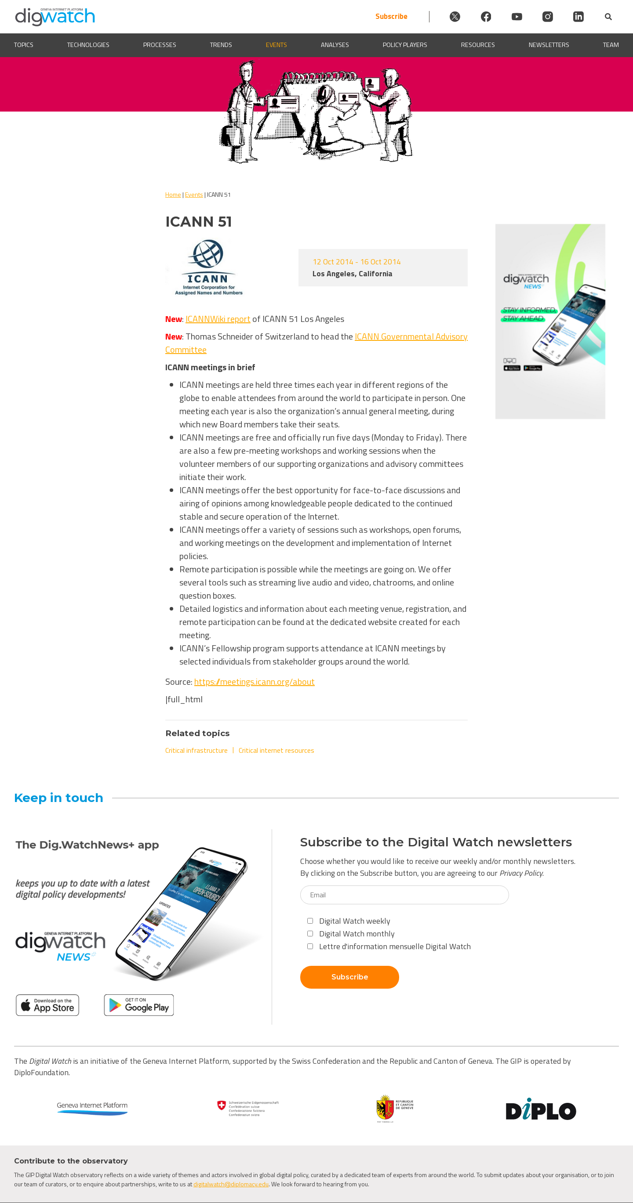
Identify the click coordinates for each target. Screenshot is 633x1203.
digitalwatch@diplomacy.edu (231, 1184)
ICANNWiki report (218, 318)
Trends (221, 45)
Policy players (405, 45)
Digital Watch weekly (348, 921)
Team (611, 45)
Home (173, 194)
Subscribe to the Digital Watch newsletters (436, 842)
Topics (23, 45)
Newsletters (549, 45)
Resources (478, 45)
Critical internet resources (276, 750)
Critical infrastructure (196, 750)
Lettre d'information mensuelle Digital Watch (389, 946)
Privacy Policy (520, 873)
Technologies (88, 45)
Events (276, 45)
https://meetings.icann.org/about (254, 681)
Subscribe (387, 16)
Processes (159, 45)
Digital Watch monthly (351, 933)
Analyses (335, 45)
